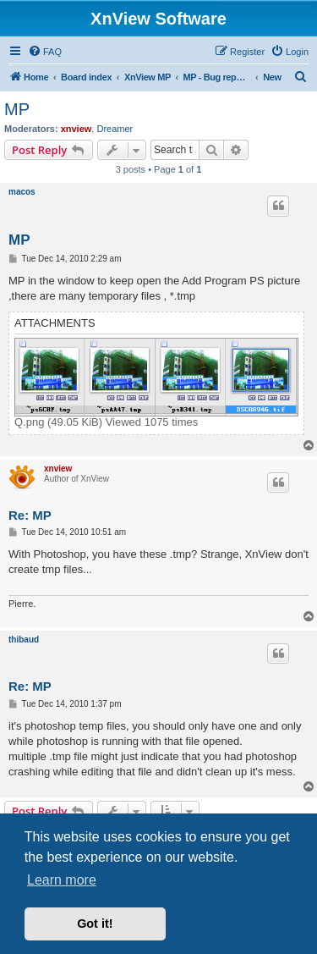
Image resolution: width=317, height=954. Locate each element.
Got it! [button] (94, 923)
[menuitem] (45, 51)
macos (22, 191)
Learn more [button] (61, 880)
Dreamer (114, 129)
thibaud (23, 639)
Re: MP (30, 515)
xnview (76, 129)
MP (17, 109)
